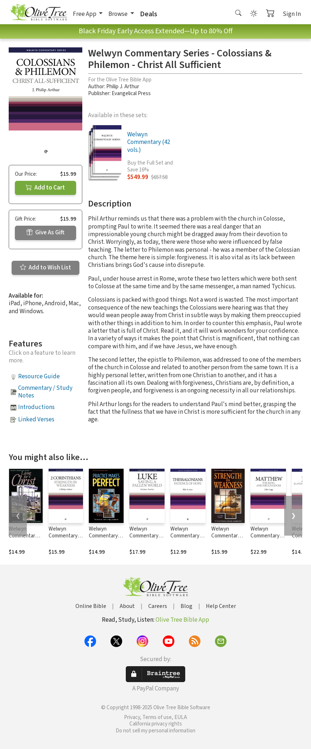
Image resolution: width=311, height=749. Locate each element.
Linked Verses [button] (36, 419)
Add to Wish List (45, 267)
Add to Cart (45, 187)
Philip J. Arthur (122, 86)
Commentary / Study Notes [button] (45, 392)
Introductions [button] (36, 407)
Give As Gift (45, 232)
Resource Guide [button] (39, 376)
